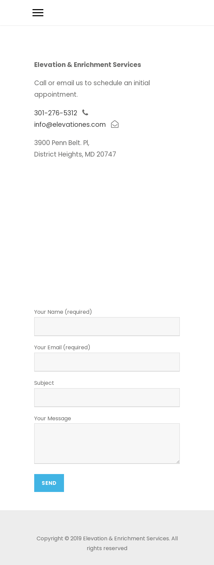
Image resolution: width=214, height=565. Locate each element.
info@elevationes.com (70, 124)
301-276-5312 (55, 113)
